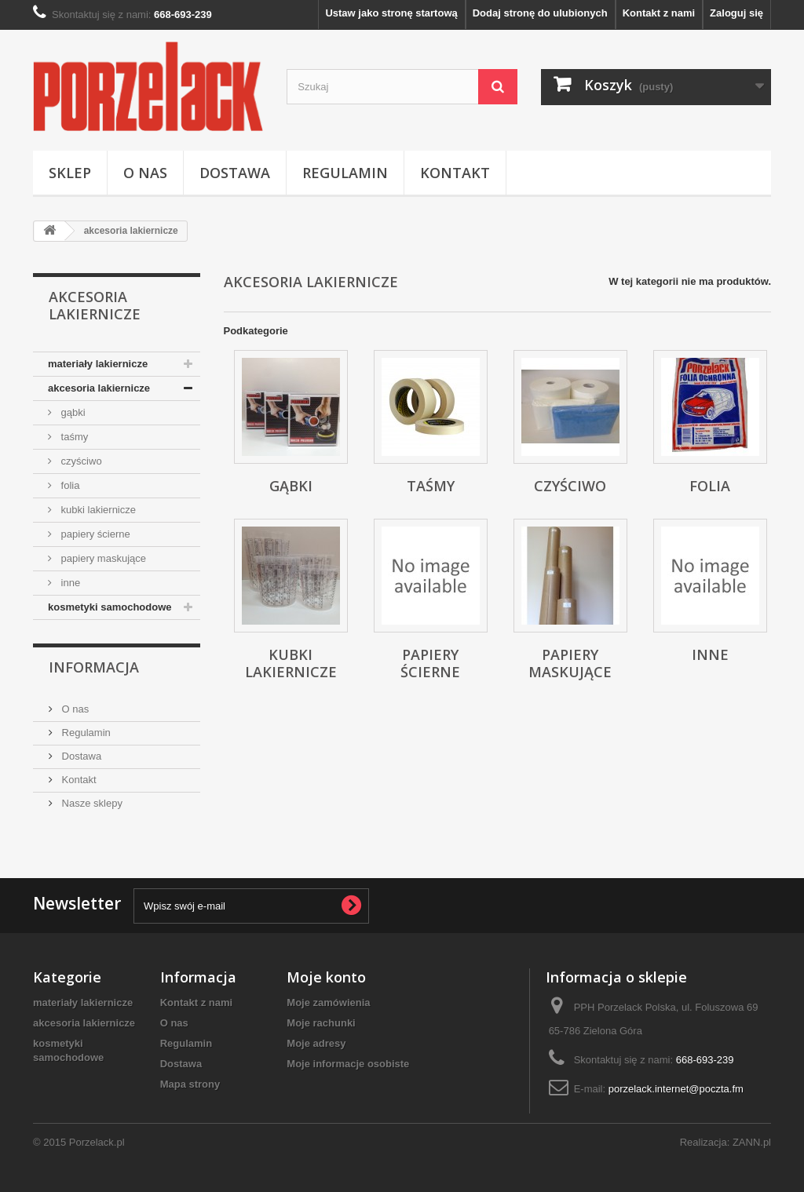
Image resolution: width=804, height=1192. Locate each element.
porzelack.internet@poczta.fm (676, 1089)
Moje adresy (316, 1043)
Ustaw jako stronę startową (391, 13)
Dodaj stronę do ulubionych (540, 13)
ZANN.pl (752, 1142)
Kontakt (455, 172)
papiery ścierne (94, 534)
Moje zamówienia (328, 1002)
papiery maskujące (102, 558)
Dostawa (234, 172)
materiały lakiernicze (98, 364)
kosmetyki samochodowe (110, 607)
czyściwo (80, 461)
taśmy (73, 437)
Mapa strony (190, 1084)
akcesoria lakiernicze (99, 388)
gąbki (72, 412)
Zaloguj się (736, 13)
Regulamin (345, 172)
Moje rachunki (321, 1023)
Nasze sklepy (90, 803)
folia (68, 485)
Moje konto (326, 977)
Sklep (70, 172)
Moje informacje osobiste (348, 1064)
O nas (145, 172)
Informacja (94, 667)
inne (69, 583)
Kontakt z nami (659, 13)
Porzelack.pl (97, 1142)
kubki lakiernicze (97, 510)
